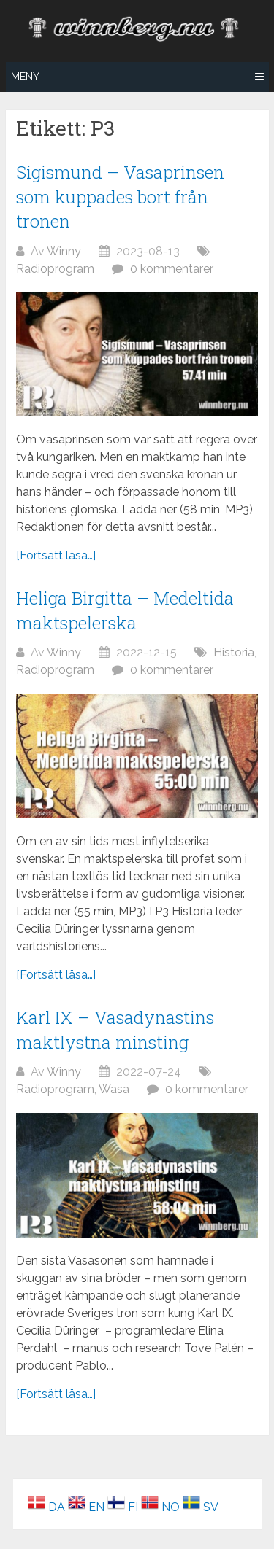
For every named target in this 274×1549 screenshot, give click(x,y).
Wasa (114, 1089)
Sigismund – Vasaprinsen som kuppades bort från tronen (120, 196)
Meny (25, 76)
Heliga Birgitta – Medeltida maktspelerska (125, 610)
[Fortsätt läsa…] (56, 555)
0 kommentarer (171, 269)
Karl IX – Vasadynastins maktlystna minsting (115, 1030)
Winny (64, 251)
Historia (233, 652)
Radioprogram (55, 269)
